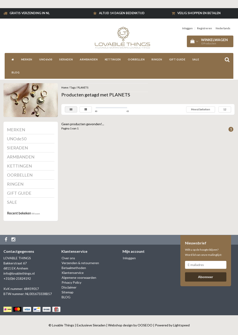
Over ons (68, 258)
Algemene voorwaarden (79, 277)
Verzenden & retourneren (80, 263)
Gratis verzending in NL (30, 13)
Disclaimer (69, 287)
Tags (73, 87)
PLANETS (83, 87)
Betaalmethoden (74, 268)
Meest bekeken (200, 109)
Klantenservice (73, 273)
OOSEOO (145, 325)
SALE (195, 59)
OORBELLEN (136, 59)
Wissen (36, 213)
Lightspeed (181, 325)
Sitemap (67, 292)
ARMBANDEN (89, 59)
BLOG (16, 72)
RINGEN (157, 59)
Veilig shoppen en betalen (199, 13)
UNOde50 (45, 59)
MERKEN (26, 59)
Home (64, 87)
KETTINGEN (113, 59)
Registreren (204, 28)
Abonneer (205, 277)
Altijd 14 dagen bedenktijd (122, 13)
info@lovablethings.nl (19, 273)
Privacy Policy (71, 282)
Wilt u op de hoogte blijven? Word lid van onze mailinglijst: (203, 252)
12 (224, 109)
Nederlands (223, 28)
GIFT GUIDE (177, 59)
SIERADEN (66, 59)
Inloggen (187, 28)
